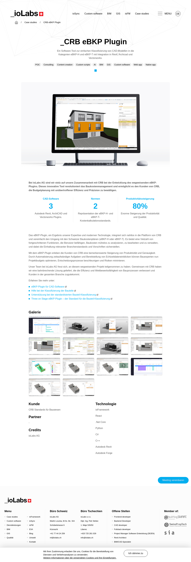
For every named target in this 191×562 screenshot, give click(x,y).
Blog (31, 533)
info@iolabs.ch (87, 538)
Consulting (48, 64)
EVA (31, 529)
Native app (151, 64)
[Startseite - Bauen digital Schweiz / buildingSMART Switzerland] (175, 518)
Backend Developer (122, 521)
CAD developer (120, 525)
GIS (118, 13)
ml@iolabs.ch (55, 538)
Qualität (10, 538)
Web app (138, 64)
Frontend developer (122, 517)
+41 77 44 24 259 (57, 533)
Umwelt (32, 538)
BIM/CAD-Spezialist (122, 542)
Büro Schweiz (58, 511)
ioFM (127, 13)
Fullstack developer (122, 529)
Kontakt (32, 542)
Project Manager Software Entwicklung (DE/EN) (134, 533)
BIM (109, 13)
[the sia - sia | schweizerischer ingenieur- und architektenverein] (169, 532)
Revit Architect (120, 538)
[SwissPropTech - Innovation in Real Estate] (175, 525)
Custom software (93, 13)
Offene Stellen (121, 511)
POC (37, 64)
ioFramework (34, 517)
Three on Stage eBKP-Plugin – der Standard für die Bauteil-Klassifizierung (70, 298)
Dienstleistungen (14, 525)
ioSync (76, 13)
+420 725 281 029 (88, 533)
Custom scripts (83, 64)
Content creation (65, 64)
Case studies (142, 13)
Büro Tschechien (91, 511)
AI (95, 64)
